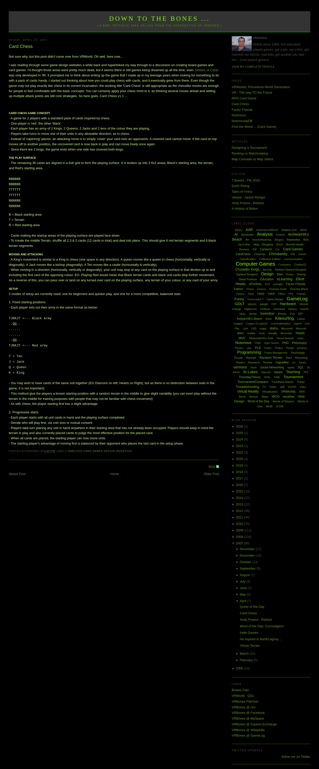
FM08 (260, 293)
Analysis (75, 451)
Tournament (293, 377)
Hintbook (265, 309)
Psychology (298, 352)
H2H (273, 304)
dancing (267, 269)
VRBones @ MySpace (248, 718)
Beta (306, 239)
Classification (247, 259)
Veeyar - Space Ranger (248, 197)
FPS (291, 294)
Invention (124, 451)
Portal (290, 347)
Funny (239, 299)
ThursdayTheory (249, 377)
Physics (239, 348)
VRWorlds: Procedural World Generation (261, 87)
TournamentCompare (253, 382)
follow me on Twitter (296, 757)
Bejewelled (293, 239)
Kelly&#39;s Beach (249, 318)
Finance (261, 289)
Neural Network (285, 338)
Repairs (240, 362)
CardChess (243, 254)
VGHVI (292, 386)
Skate (253, 367)
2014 (240, 498)
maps (263, 328)
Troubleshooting (247, 387)
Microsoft (287, 328)
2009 (240, 530)
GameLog (297, 298)
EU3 (267, 284)
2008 (240, 537)
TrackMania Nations (282, 382)
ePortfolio (255, 284)
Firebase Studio (278, 289)
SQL (301, 367)
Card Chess (21, 46)
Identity (253, 313)
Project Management (275, 352)
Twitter (273, 387)
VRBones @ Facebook (248, 713)
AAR (249, 230)
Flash (251, 294)
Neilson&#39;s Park (261, 338)
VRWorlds (288, 391)
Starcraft (265, 372)
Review (267, 362)
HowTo (304, 309)
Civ (293, 254)
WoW (269, 406)
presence (302, 348)
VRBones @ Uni (243, 707)
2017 (240, 478)
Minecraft (301, 328)
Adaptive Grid (289, 230)
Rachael (251, 357)
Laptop (301, 318)
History (292, 309)
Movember (286, 333)
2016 (240, 485)
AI (236, 234)
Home (114, 474)
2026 (240, 426)
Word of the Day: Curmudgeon (262, 626)
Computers (285, 264)
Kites (269, 318)
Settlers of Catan (207, 70)
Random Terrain (270, 357)
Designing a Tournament (249, 148)
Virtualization (270, 391)
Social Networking (272, 367)
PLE (258, 348)
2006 (240, 668)
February (247, 660)
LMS (253, 328)
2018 (240, 472)
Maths (274, 328)
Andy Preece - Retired (248, 203)
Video (303, 387)
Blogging (267, 244)
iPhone (282, 313)
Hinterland (279, 309)
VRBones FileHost (245, 701)
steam (278, 372)
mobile (251, 333)
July (243, 581)
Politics (279, 348)
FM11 (281, 293)
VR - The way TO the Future (252, 92)
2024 (240, 439)
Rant (289, 357)
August (245, 575)
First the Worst (299, 289)
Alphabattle (247, 234)
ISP (300, 313)
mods (262, 333)
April (243, 601)
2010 (240, 524)
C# (254, 249)
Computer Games (255, 264)
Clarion (302, 254)
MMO (240, 333)
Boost (279, 244)
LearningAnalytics (281, 323)
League (238, 323)
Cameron (266, 249)
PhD (285, 343)
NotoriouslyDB (242, 121)
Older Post (211, 474)
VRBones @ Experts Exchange (254, 724)
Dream (290, 274)
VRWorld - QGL (243, 696)
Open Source (271, 343)
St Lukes (250, 372)
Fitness (240, 294)
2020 (240, 459)
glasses (252, 304)
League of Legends (257, 323)
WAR (302, 391)
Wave (264, 396)
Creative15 (300, 264)
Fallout (238, 289)
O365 (258, 343)
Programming (249, 352)
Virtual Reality (248, 391)
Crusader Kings (248, 269)
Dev (280, 274)
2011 (240, 517)
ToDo (267, 377)
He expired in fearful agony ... (261, 639)
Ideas (242, 313)
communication (293, 259)
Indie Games (249, 632)
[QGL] (238, 229)
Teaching (293, 372)
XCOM (279, 406)
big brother (244, 244)
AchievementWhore (267, 230)
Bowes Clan (240, 690)
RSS (212, 467)
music (300, 333)
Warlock (253, 396)
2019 (240, 465)
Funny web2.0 (255, 299)
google (264, 304)
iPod (292, 313)
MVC (242, 338)
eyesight (277, 284)
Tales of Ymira (242, 191)
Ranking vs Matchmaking (250, 153)
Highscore (250, 309)
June (244, 588)
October (246, 562)
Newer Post (17, 474)
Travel (300, 381)
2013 (240, 504)
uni (282, 387)
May (243, 594)
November (248, 555)
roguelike (282, 362)
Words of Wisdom (283, 401)
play (249, 348)
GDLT (240, 304)
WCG (276, 396)
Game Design (275, 299)
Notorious (239, 115)
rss (293, 362)
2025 (240, 433)
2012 (240, 511)
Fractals (301, 294)
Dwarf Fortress (248, 279)
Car (278, 249)
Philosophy (299, 343)
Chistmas (259, 254)
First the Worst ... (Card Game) (254, 127)
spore (290, 367)
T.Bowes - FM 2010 (246, 180)
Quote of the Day (252, 607)
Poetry (268, 348)
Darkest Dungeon (247, 274)
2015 (240, 491)
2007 (240, 543)
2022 (240, 452)
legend (298, 323)
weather (289, 396)
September (248, 568)
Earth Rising (240, 186)
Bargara (279, 239)
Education (266, 279)
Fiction (250, 289)
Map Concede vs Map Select (252, 159)
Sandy (302, 362)
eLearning (284, 279)
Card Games (93, 451)
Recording (301, 357)
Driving (301, 274)
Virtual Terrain (250, 645)
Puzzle (239, 357)
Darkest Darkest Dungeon (291, 269)
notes (300, 338)
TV (264, 386)
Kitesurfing (284, 318)
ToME (277, 377)
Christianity (278, 254)
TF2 (306, 372)
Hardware (288, 304)
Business (244, 249)
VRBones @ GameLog (248, 735)
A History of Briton (245, 208)
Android (280, 234)
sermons (240, 367)
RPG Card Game (244, 98)
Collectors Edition (270, 259)
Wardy (242, 396)
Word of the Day (258, 401)
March (245, 653)
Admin (303, 230)
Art (247, 239)
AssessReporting (261, 239)
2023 (240, 446)
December (248, 549)
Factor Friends (242, 110)
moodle (272, 333)
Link (245, 328)
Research (254, 362)
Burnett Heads (295, 244)
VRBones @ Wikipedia (248, 730)
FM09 (271, 293)
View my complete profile (253, 66)
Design (109, 451)
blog (256, 244)
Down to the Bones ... (159, 18)
